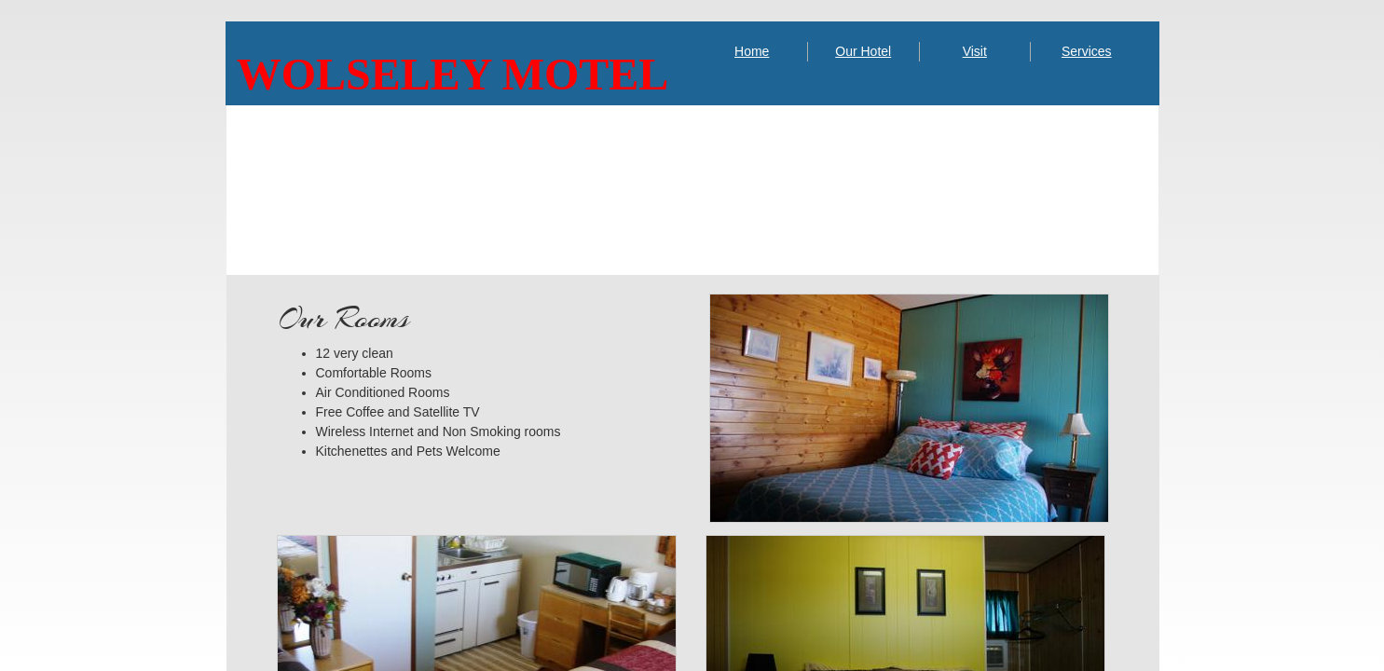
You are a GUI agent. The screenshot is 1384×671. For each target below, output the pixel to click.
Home (751, 51)
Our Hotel (863, 51)
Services (1087, 51)
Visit (975, 51)
